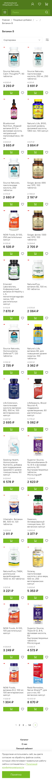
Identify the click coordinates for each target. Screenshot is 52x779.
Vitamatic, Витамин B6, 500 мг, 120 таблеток (13, 521)
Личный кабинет (24, 748)
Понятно (16, 774)
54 (29, 725)
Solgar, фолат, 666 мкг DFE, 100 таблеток (36, 185)
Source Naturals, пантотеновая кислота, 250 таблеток (11, 186)
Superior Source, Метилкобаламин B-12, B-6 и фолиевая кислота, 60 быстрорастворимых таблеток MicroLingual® (37, 467)
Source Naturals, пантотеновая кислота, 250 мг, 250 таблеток (37, 75)
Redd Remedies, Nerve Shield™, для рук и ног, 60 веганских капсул (37, 691)
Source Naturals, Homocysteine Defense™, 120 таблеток (11, 352)
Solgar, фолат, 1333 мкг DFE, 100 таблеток (36, 237)
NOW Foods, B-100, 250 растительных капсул (13, 237)
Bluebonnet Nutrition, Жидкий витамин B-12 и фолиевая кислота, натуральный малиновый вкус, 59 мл (13, 131)
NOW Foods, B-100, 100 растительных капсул (13, 630)
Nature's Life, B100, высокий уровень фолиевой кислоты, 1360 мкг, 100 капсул (37, 127)
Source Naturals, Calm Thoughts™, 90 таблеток (13, 74)
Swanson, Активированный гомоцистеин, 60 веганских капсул (36, 523)
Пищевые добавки (22, 19)
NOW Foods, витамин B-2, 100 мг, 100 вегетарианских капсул (13, 691)
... (37, 20)
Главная (6, 19)
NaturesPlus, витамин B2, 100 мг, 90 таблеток (37, 286)
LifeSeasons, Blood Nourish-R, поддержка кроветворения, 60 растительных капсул (37, 409)
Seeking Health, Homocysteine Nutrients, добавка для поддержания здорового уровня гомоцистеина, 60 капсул (12, 467)
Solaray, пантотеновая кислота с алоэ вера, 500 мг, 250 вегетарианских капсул (37, 577)
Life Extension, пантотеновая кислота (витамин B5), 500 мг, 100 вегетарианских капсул (12, 409)
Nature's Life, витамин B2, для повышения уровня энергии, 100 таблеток (37, 353)
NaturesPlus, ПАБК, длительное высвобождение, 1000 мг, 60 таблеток (14, 575)
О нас (24, 744)
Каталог (24, 739)
